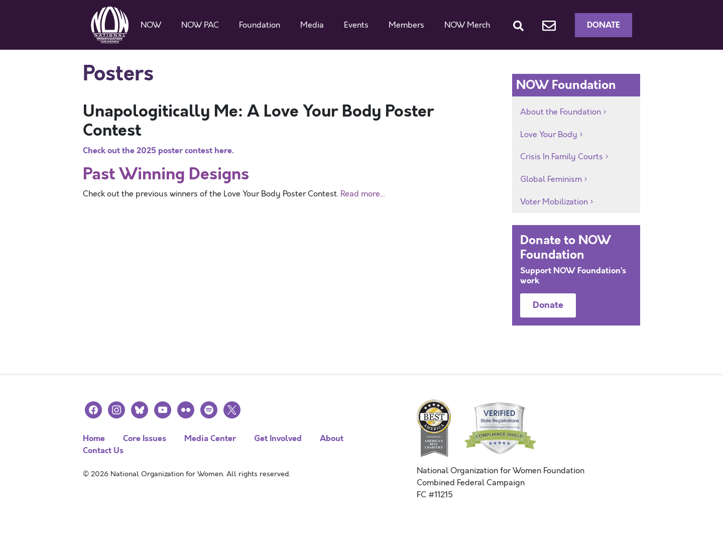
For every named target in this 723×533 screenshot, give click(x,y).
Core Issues (144, 438)
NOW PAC (200, 25)
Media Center (210, 438)
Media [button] (312, 25)
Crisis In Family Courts (561, 156)
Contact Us (103, 450)
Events (356, 25)
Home (94, 438)
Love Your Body (548, 134)
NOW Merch (467, 25)
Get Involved (278, 438)
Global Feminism (551, 179)
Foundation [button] (259, 25)
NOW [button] (151, 25)
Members (406, 25)
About (331, 438)
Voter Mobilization (554, 201)
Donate (603, 25)
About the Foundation (560, 112)
